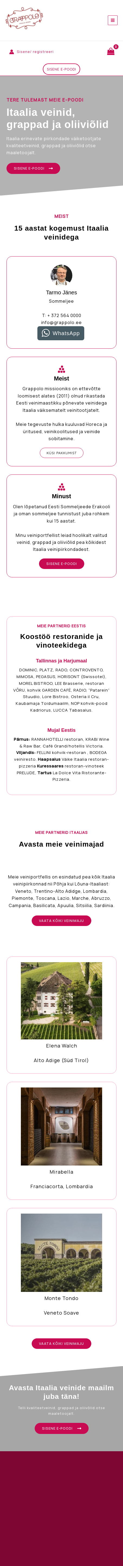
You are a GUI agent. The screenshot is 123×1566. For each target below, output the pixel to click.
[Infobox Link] (61, 1015)
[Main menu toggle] (113, 20)
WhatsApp (66, 333)
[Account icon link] (31, 51)
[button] (61, 69)
